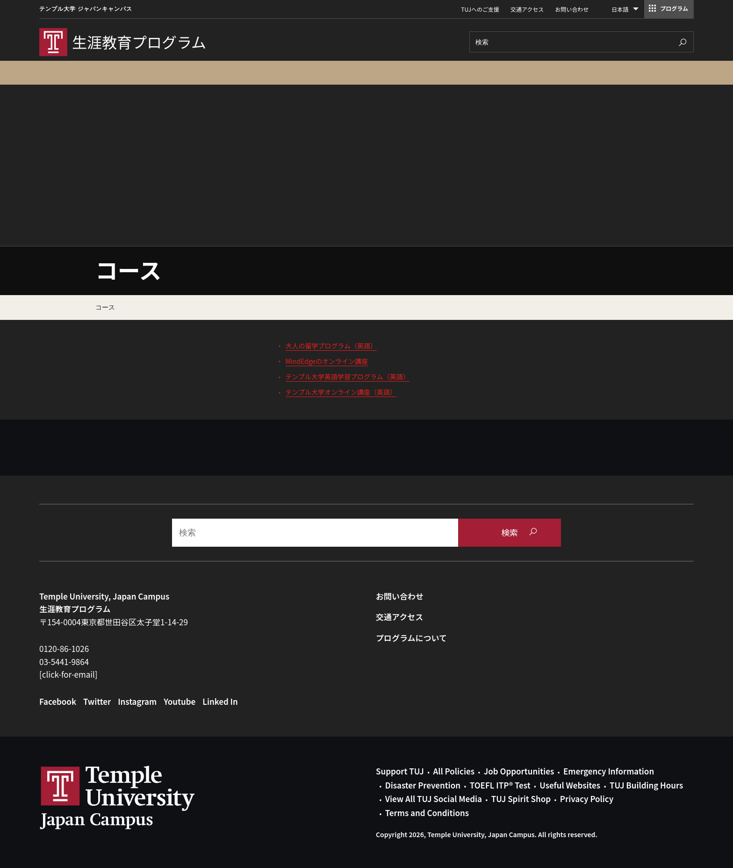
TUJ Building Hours (646, 785)
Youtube (179, 701)
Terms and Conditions (427, 812)
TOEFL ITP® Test (500, 785)
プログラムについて (411, 638)
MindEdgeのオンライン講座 (327, 361)
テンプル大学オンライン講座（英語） (341, 392)
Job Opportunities (519, 771)
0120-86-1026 (64, 648)
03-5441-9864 (64, 661)
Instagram (137, 701)
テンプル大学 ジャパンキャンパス (85, 9)
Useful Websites (569, 785)
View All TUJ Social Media (433, 798)
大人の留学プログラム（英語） (331, 345)
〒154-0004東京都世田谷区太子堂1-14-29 (113, 622)
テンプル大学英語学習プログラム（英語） (348, 376)
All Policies (453, 771)
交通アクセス (527, 9)
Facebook (57, 701)
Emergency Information (608, 771)
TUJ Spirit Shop (521, 798)
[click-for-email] (68, 674)
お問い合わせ (572, 9)
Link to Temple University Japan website (132, 797)
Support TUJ (400, 771)
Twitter (97, 701)
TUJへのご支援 (480, 9)
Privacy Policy (586, 798)
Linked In (220, 701)
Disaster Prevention (422, 785)
